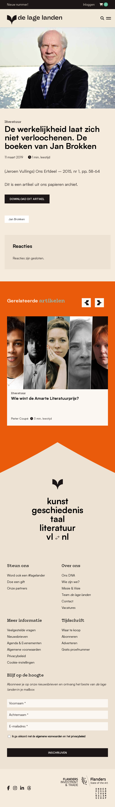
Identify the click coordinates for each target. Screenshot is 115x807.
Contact (67, 601)
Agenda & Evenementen (24, 643)
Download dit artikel (27, 199)
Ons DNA (68, 575)
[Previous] (86, 302)
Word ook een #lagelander (26, 575)
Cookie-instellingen (20, 662)
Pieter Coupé (19, 418)
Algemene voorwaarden (24, 649)
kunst (57, 501)
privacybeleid (78, 736)
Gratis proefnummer (76, 649)
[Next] (99, 302)
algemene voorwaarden (49, 736)
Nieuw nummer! (17, 4)
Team (76, 595)
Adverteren (69, 643)
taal (57, 518)
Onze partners (17, 588)
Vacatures (69, 608)
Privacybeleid (16, 656)
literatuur (57, 527)
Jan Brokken (17, 219)
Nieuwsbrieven (17, 636)
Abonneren (70, 636)
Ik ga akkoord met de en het (48, 736)
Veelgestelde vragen (21, 630)
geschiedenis (57, 510)
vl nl (57, 536)
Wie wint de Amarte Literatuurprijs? (45, 398)
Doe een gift (16, 582)
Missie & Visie (71, 588)
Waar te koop (71, 630)
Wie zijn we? (71, 582)
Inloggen (89, 4)
